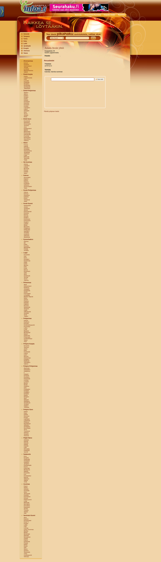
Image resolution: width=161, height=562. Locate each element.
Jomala (26, 67)
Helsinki (26, 34)
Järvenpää (27, 493)
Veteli (25, 201)
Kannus (26, 193)
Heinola (26, 443)
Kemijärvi (26, 259)
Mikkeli (26, 130)
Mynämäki (27, 534)
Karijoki (26, 100)
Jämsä (26, 210)
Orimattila (27, 449)
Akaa (25, 284)
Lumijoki (26, 381)
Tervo (25, 429)
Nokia (25, 298)
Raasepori (27, 507)
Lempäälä (27, 295)
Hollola (26, 444)
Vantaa (26, 511)
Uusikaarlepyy (28, 338)
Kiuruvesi (26, 416)
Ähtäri (25, 116)
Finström (26, 64)
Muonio (26, 265)
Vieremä (26, 435)
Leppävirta (27, 420)
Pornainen (27, 505)
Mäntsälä (26, 502)
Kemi (25, 257)
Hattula (26, 146)
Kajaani (26, 179)
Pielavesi (26, 422)
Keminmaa (27, 260)
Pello (25, 267)
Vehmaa (26, 556)
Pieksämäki (27, 134)
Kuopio (26, 48)
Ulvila (25, 482)
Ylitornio (26, 280)
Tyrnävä (26, 404)
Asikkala (26, 440)
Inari (25, 256)
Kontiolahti (27, 352)
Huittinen (26, 462)
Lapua (26, 109)
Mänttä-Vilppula (28, 296)
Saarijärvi (26, 231)
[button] (99, 79)
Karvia (26, 467)
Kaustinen (27, 195)
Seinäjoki (26, 110)
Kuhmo (26, 180)
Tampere (26, 36)
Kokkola (26, 196)
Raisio (26, 544)
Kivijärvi (26, 217)
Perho (25, 198)
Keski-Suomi (28, 203)
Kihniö (26, 292)
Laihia (25, 328)
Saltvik (26, 72)
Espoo (26, 486)
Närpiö (26, 334)
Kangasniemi (28, 128)
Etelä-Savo (27, 119)
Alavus (26, 94)
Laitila (25, 525)
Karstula (26, 213)
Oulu (25, 41)
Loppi (25, 155)
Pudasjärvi (27, 389)
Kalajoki (26, 374)
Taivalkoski (27, 403)
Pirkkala (26, 302)
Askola (26, 164)
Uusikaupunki (28, 555)
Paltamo (26, 182)
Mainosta (78, 15)
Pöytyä (26, 543)
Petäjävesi (27, 228)
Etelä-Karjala (28, 74)
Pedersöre (27, 335)
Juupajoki (26, 289)
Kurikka (26, 106)
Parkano (26, 301)
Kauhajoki (27, 101)
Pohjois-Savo (28, 409)
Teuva (25, 113)
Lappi (25, 253)
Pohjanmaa (27, 318)
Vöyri (25, 341)
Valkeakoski (27, 311)
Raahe (26, 395)
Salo (25, 547)
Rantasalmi (27, 137)
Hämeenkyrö (27, 286)
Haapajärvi (27, 369)
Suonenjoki (27, 428)
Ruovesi (26, 305)
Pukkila (26, 171)
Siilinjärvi (26, 425)
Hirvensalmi (27, 124)
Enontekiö (27, 254)
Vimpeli (26, 115)
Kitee (25, 350)
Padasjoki (27, 450)
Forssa (26, 145)
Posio (25, 268)
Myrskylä (26, 168)
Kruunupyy (27, 326)
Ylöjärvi (26, 316)
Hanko (26, 487)
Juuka (25, 349)
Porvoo (26, 170)
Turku (25, 39)
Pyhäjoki (26, 390)
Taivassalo (27, 552)
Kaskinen (26, 322)
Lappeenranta (28, 78)
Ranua (26, 270)
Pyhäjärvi (26, 392)
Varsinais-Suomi (29, 515)
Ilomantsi (26, 346)
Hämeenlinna (28, 151)
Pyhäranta (27, 541)
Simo (25, 274)
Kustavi (26, 523)
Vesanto (26, 434)
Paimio (26, 540)
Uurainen (26, 234)
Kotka (25, 244)
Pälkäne (26, 304)
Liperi (25, 355)
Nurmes (26, 356)
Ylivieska (26, 407)
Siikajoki (26, 400)
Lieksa (26, 353)
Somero (26, 550)
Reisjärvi (26, 397)
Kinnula (26, 216)
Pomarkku (27, 473)
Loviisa (26, 167)
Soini (25, 112)
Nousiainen (27, 537)
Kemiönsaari (27, 520)
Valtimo (26, 364)
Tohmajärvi (27, 362)
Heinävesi (27, 122)
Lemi (25, 79)
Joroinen (26, 125)
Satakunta (27, 454)
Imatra (26, 76)
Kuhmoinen (27, 220)
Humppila (26, 149)
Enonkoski (27, 121)
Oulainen (26, 386)
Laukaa (26, 223)
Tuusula (26, 510)
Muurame (26, 226)
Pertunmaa (27, 133)
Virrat (25, 314)
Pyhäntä (26, 393)
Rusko (26, 546)
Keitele (26, 414)
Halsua (26, 192)
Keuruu (26, 214)
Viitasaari (26, 235)
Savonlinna (27, 139)
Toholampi (27, 200)
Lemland (26, 69)
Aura (25, 517)
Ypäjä (25, 160)
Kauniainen (27, 496)
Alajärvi (26, 92)
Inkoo (25, 492)
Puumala (26, 136)
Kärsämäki (27, 378)
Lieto (25, 526)
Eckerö (26, 63)
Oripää (26, 538)
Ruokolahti (27, 85)
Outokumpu (27, 358)
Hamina (26, 241)
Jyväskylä (27, 46)
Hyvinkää (26, 490)
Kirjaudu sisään (109, 15)
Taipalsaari (27, 88)
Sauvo (26, 549)
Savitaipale (27, 87)
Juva (25, 127)
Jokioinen (26, 154)
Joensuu (26, 51)
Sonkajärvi (27, 426)
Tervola (26, 277)
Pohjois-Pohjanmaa (30, 366)
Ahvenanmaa (28, 61)
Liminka (26, 380)
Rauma (26, 477)
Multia (25, 225)
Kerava (26, 498)
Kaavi (25, 413)
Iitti (25, 243)
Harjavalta (27, 459)
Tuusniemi (27, 431)
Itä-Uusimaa (27, 162)
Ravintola (121, 15)
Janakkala (27, 152)
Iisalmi (26, 411)
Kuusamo (26, 377)
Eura (25, 456)
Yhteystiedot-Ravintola (93, 15)
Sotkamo (26, 185)
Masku (26, 532)
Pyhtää (26, 249)
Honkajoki (27, 460)
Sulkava (26, 140)
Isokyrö (26, 320)
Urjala (25, 310)
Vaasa (25, 53)
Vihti (25, 513)
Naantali (26, 535)
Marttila (26, 531)
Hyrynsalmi (27, 177)
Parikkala (26, 82)
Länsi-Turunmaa (28, 529)
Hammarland (27, 66)
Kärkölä (26, 446)
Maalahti (26, 331)
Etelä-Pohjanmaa (29, 90)
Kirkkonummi (28, 499)
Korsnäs (26, 323)
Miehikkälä (27, 247)
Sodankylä (27, 276)
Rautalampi (27, 423)
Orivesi (26, 299)
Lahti (25, 43)
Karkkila (26, 495)
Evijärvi (26, 95)
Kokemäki (27, 468)
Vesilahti (26, 313)
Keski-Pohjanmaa (29, 190)
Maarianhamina (28, 70)
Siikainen (26, 479)
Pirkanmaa (27, 282)
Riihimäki (26, 157)
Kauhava (26, 103)
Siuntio (26, 508)
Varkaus (26, 432)
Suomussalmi (28, 186)
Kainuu (26, 175)
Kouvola (26, 246)
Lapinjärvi (27, 165)
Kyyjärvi (26, 222)
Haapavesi (27, 371)
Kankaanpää (27, 465)
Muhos (26, 383)
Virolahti (26, 250)
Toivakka (26, 232)
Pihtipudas (27, 229)
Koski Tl (26, 522)
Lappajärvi (27, 107)
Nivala (26, 384)
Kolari (25, 264)
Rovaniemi (27, 271)
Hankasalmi (27, 205)
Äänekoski (27, 237)
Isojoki (26, 98)
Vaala (25, 188)
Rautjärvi (26, 84)
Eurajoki (26, 457)
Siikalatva (27, 401)
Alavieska (27, 368)
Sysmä (26, 452)
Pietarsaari (27, 337)
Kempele (26, 375)
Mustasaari (27, 332)
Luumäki (26, 81)
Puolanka (26, 183)
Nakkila (26, 471)
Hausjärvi (26, 148)
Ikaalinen (26, 287)
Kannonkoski (27, 211)
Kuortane (26, 104)
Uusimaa (26, 484)
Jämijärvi (26, 464)
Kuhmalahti (27, 293)
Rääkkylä (26, 361)
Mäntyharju (27, 131)
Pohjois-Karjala (28, 344)
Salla (25, 273)
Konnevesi (27, 219)
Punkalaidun (27, 476)
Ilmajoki (26, 97)
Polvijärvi (26, 359)
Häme (25, 143)
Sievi (25, 398)
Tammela (26, 158)
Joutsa (26, 207)
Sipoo (25, 173)
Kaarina (26, 519)
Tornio (25, 279)
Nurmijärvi (27, 504)
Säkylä (26, 480)
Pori (25, 474)
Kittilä (25, 262)
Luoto (25, 329)
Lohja (25, 501)
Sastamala (27, 307)
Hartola (26, 441)
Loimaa (26, 528)
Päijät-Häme (27, 438)
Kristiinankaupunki (29, 325)
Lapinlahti (27, 419)
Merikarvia (27, 470)
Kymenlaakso (28, 239)
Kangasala (27, 290)
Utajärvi (26, 406)
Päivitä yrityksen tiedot (51, 111)
